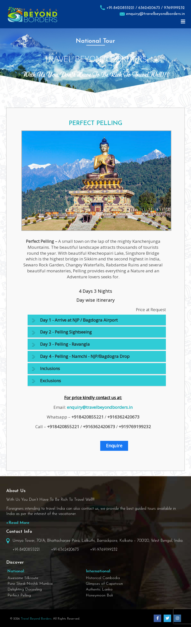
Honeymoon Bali (99, 595)
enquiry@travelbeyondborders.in (155, 14)
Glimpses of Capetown (104, 584)
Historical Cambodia (103, 578)
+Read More (17, 523)
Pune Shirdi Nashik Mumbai (30, 584)
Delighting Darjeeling (24, 589)
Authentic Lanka (99, 589)
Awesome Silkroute (22, 578)
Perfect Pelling (19, 595)
